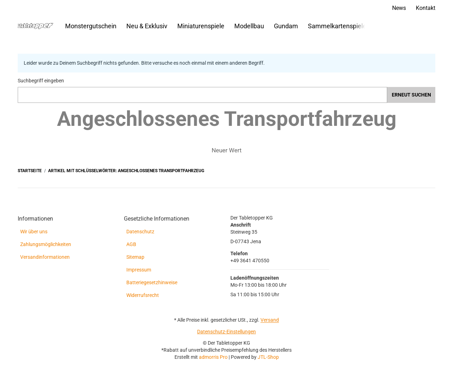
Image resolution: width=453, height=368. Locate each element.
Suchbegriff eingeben (41, 80)
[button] (362, 26)
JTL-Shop (268, 357)
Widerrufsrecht (142, 295)
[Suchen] (387, 26)
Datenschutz (140, 231)
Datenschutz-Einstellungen (226, 331)
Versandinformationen (45, 257)
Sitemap (135, 257)
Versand (269, 320)
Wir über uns (33, 231)
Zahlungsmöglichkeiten (45, 244)
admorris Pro (213, 357)
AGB (131, 244)
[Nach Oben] (2, 364)
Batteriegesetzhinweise (151, 282)
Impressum (138, 270)
